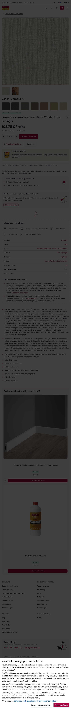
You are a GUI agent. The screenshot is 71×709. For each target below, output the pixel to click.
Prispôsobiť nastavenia (40, 705)
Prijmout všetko (61, 705)
